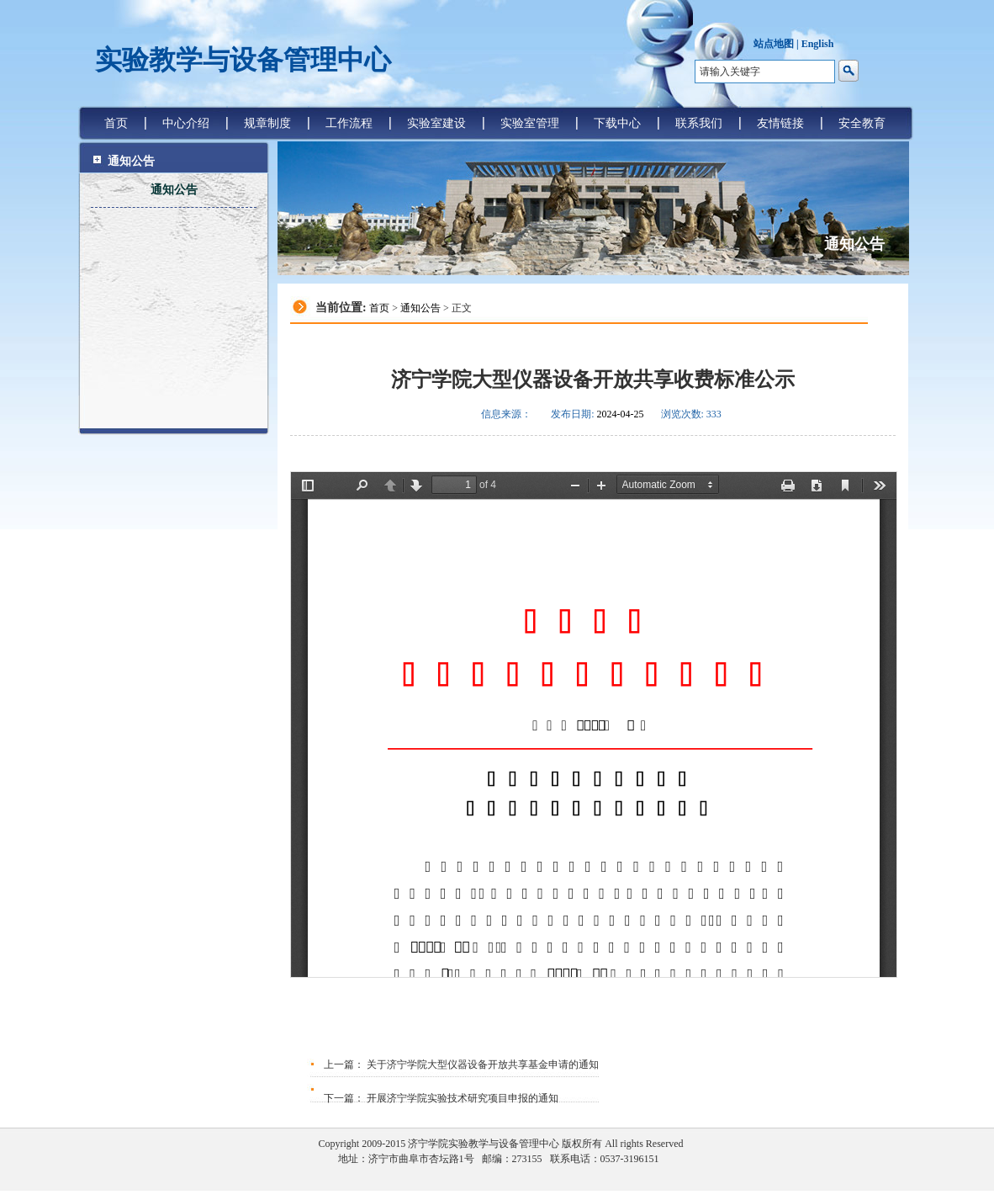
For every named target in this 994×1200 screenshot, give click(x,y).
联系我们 (698, 123)
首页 (116, 123)
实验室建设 (436, 123)
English (817, 44)
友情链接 (780, 123)
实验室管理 (529, 123)
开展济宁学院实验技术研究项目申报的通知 (461, 1098)
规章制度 (267, 123)
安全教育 (862, 123)
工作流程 (349, 123)
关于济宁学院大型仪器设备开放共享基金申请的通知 (481, 1064)
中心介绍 (185, 123)
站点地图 (773, 44)
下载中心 (617, 123)
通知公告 (174, 189)
